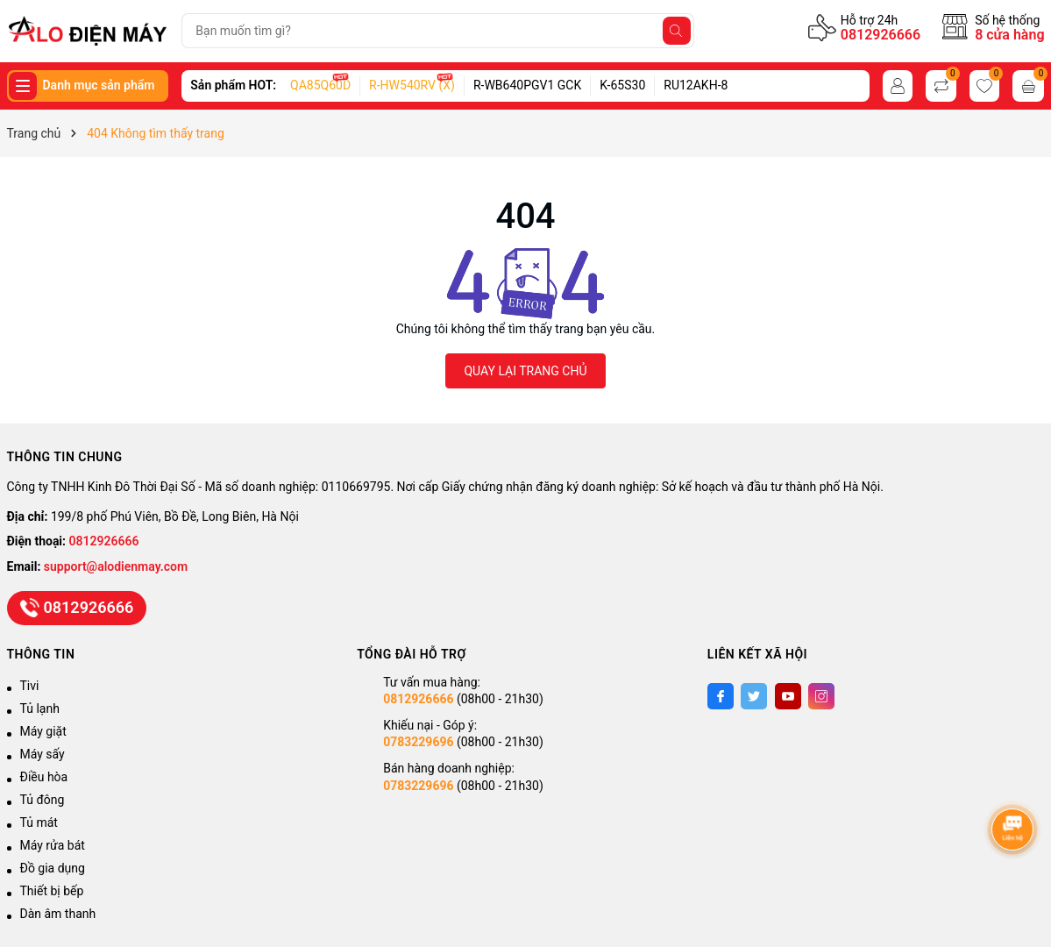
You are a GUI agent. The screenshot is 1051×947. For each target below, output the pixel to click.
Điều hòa (44, 777)
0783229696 (418, 742)
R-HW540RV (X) (412, 85)
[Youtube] (788, 696)
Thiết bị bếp (52, 891)
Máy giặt (43, 731)
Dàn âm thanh (58, 914)
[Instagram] (821, 696)
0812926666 (880, 34)
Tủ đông (42, 800)
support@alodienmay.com (116, 566)
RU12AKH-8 (696, 85)
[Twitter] (754, 696)
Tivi (29, 686)
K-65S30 (622, 85)
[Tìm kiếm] (677, 31)
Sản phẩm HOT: (233, 85)
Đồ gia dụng (52, 868)
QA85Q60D (320, 85)
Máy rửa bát (52, 845)
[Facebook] (720, 696)
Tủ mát (39, 822)
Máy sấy (42, 754)
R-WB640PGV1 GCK (527, 85)
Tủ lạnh (40, 708)
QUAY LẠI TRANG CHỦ (525, 371)
